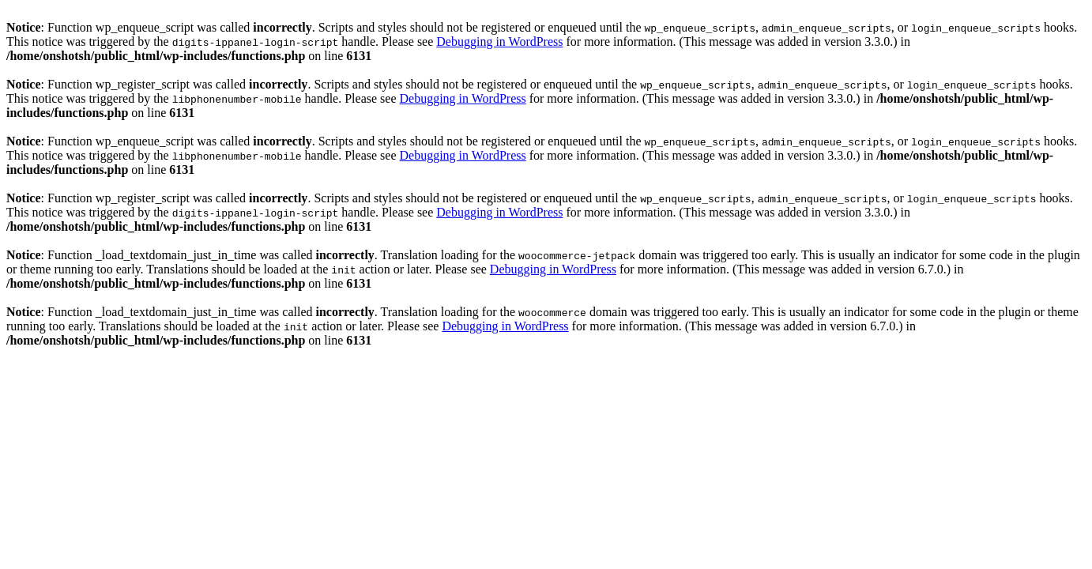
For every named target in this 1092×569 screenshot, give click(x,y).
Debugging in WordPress (499, 41)
